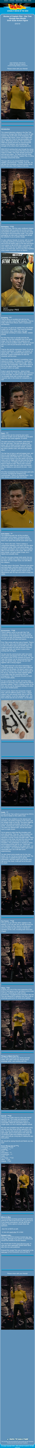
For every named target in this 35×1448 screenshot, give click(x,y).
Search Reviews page (23, 1243)
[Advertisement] (17, 43)
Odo (26, 1237)
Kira (30, 1237)
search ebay (12, 1232)
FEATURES (12, 0)
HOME (29, 0)
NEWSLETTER (19, 0)
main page (4, 1252)
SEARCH (6, 0)
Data (5, 1239)
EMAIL (26, 0)
